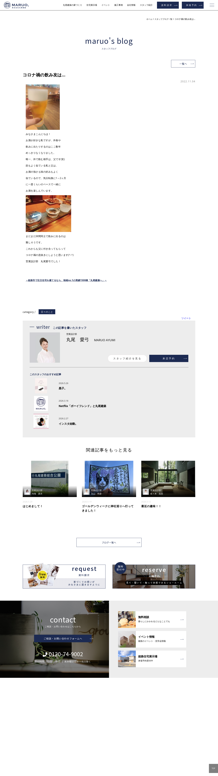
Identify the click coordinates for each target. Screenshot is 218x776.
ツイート (186, 318)
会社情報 (131, 5)
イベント (105, 5)
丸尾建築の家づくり (72, 5)
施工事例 (118, 5)
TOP (213, 768)
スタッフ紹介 (146, 5)
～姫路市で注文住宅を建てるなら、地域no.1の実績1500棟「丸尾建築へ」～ (69, 280)
